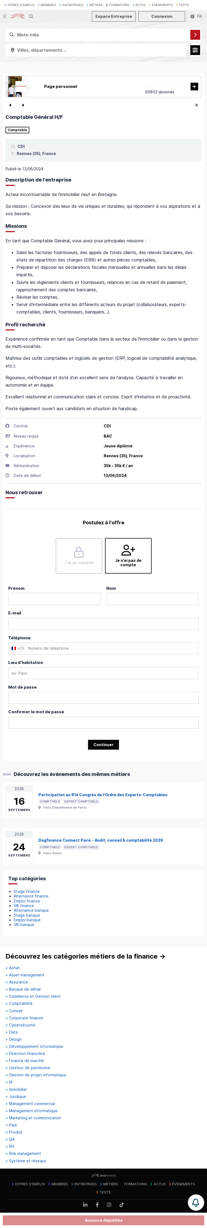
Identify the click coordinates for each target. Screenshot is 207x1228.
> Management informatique (31, 1111)
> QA (10, 1139)
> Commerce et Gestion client (33, 996)
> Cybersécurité (20, 1025)
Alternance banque (31, 910)
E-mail (14, 613)
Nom (111, 588)
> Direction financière (25, 1053)
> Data (11, 1032)
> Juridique (15, 1096)
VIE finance (24, 905)
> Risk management (23, 1153)
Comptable (17, 130)
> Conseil (13, 1011)
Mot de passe (22, 687)
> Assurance (16, 982)
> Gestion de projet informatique (35, 1075)
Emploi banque (27, 920)
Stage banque (27, 915)
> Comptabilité (19, 1003)
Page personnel (60, 86)
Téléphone (19, 637)
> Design (13, 1039)
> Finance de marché (24, 1061)
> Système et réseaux (25, 1161)
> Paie (11, 1125)
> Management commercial (30, 1104)
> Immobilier (16, 1089)
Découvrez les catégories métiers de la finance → (85, 956)
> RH (9, 1146)
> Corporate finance (24, 1018)
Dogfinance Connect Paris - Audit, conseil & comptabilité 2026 (100, 840)
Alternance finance (31, 896)
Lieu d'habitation (25, 662)
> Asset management (24, 975)
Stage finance (27, 891)
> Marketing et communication (33, 1118)
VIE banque (24, 924)
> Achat (12, 968)
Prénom (16, 588)
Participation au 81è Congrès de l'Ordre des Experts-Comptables (103, 794)
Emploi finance (27, 901)
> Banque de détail (23, 989)
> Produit (13, 1132)
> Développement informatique (34, 1046)
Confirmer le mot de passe (36, 711)
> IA (8, 1082)
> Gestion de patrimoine (27, 1068)
